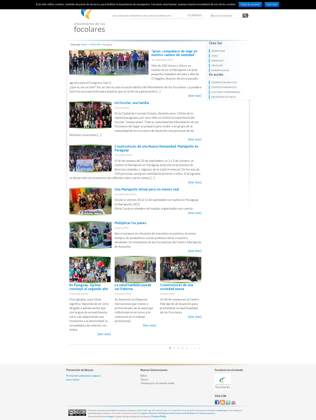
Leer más (272, 4)
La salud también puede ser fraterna (133, 287)
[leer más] (194, 95)
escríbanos (194, 15)
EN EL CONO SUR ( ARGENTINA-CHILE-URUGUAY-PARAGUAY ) (89, 18)
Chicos (144, 379)
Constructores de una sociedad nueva (176, 287)
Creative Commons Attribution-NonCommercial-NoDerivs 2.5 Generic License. (177, 413)
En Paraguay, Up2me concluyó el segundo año (88, 287)
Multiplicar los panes (130, 223)
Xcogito (110, 416)
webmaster (222, 410)
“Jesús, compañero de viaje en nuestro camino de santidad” (174, 53)
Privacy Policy (159, 416)
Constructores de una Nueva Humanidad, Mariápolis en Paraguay (156, 148)
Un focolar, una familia (131, 103)
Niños (143, 375)
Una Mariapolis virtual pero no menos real (146, 189)
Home (84, 44)
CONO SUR (95, 44)
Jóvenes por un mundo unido (157, 383)
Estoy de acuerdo (250, 4)
